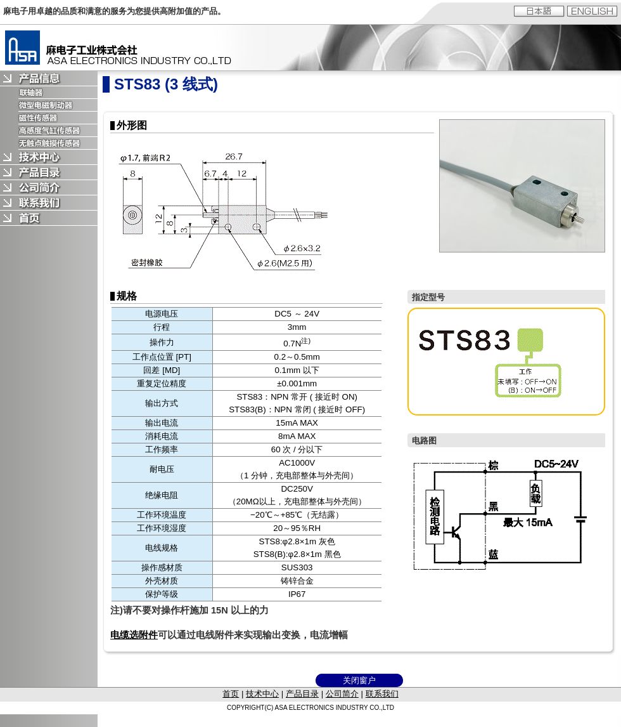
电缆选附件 (134, 635)
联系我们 (382, 693)
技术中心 (262, 693)
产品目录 (302, 693)
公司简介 (342, 693)
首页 (230, 693)
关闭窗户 (359, 680)
